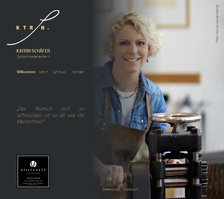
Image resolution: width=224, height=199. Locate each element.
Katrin (43, 72)
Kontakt (78, 72)
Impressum (130, 189)
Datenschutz (111, 189)
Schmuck (59, 72)
